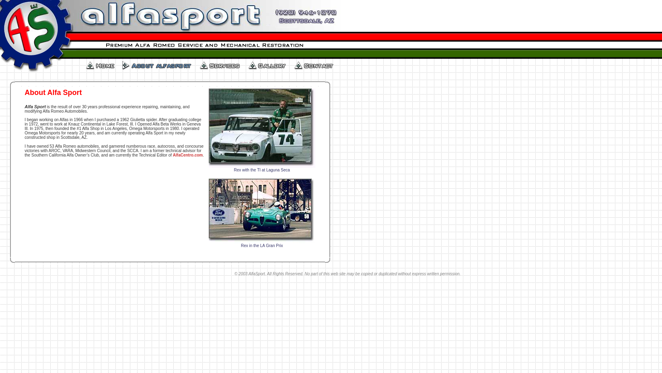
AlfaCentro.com (188, 155)
